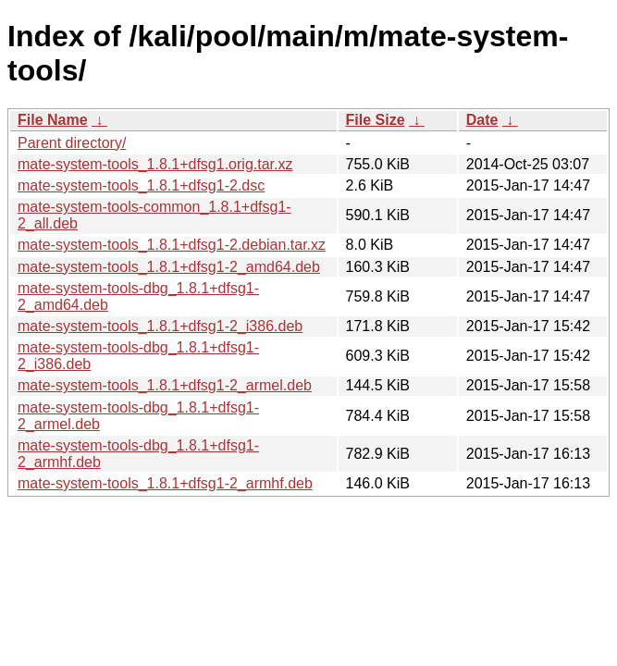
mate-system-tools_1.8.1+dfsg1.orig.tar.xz (155, 164)
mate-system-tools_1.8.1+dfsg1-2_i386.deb (160, 326)
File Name (53, 120)
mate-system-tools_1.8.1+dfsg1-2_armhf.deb (165, 483)
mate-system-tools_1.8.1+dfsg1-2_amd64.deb (169, 267)
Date (482, 120)
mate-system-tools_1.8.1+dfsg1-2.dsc (141, 185)
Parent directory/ (72, 143)
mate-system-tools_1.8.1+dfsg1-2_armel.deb (165, 385)
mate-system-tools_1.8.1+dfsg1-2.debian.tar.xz (172, 245)
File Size (375, 120)
